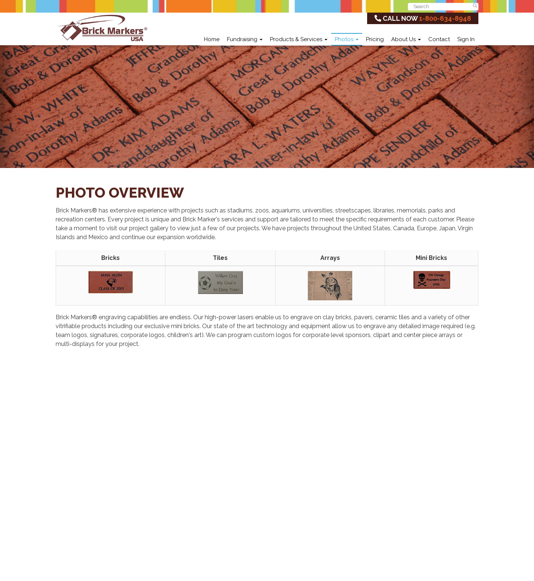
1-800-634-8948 (445, 18)
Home (212, 39)
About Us (406, 39)
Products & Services (298, 39)
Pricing (375, 39)
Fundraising (245, 39)
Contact (439, 39)
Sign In (466, 39)
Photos (347, 39)
